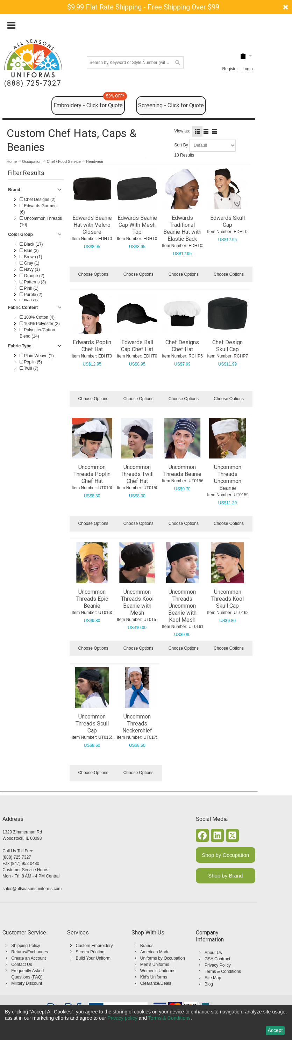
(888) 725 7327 (16, 857)
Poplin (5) (31, 362)
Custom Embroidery (94, 945)
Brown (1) (31, 256)
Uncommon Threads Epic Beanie (92, 598)
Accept (275, 1030)
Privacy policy (122, 1018)
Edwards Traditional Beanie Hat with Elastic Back (182, 228)
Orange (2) (32, 275)
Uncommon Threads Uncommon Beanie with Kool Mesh (182, 605)
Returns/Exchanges (29, 951)
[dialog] (146, 1022)
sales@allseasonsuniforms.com (32, 888)
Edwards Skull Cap (227, 221)
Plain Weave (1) (37, 355)
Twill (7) (29, 368)
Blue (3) (29, 250)
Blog (209, 984)
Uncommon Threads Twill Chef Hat (137, 474)
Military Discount (26, 983)
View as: (182, 131)
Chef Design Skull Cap (227, 346)
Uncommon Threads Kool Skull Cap (227, 598)
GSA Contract (217, 958)
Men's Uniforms (154, 964)
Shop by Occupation (225, 855)
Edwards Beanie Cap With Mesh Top (137, 225)
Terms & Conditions (223, 971)
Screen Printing (90, 951)
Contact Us (21, 964)
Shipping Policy (25, 945)
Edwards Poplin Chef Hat (92, 346)
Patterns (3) (33, 282)
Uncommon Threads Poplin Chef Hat (92, 474)
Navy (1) (30, 269)
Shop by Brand (225, 876)
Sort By (181, 145)
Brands (147, 945)
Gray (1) (29, 263)
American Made (155, 951)
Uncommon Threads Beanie (182, 470)
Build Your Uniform (93, 958)
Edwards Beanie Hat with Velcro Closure (92, 225)
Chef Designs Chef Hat (182, 346)
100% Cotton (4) (37, 317)
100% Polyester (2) (39, 323)
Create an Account (28, 958)
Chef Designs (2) (37, 199)
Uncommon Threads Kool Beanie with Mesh (137, 602)
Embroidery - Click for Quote (89, 102)
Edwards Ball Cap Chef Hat (137, 346)
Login (247, 68)
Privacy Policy (218, 965)
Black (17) (31, 244)
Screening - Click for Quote (171, 105)
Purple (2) (31, 294)
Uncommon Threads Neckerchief (137, 723)
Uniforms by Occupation (162, 958)
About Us (213, 952)
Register (230, 68)
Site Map (213, 977)
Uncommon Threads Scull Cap (92, 723)
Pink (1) (29, 288)
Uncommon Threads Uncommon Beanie (227, 477)
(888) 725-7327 (32, 83)
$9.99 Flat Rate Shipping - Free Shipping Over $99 (143, 7)
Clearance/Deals (155, 983)
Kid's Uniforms (153, 977)
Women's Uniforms (158, 970)
